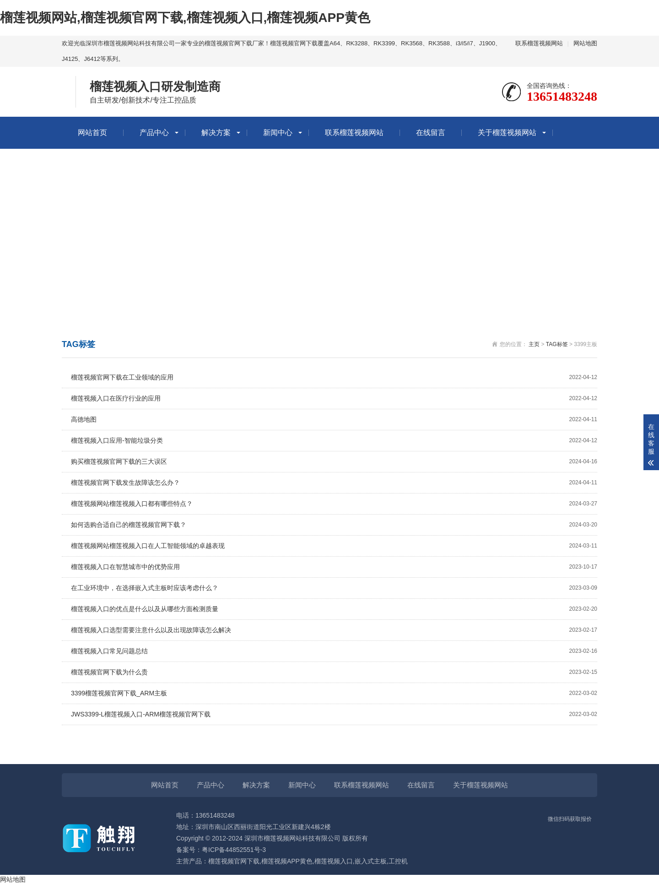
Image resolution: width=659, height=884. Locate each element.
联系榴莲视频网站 (539, 43)
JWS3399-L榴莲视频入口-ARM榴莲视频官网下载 (334, 714)
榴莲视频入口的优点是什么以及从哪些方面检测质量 (334, 609)
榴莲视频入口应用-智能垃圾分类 (334, 440)
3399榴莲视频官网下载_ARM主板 (334, 693)
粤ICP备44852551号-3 (234, 849)
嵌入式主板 (371, 861)
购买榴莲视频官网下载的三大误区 (334, 461)
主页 (534, 344)
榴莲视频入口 (333, 861)
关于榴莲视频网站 (507, 132)
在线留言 (430, 132)
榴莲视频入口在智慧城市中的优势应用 (334, 567)
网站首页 (92, 132)
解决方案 (216, 132)
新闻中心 (277, 132)
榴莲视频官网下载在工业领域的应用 (334, 377)
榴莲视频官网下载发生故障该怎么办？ (334, 482)
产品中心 (154, 132)
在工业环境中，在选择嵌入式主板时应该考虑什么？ (334, 588)
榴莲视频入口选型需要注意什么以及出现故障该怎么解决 (334, 630)
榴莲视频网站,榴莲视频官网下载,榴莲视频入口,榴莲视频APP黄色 (185, 18)
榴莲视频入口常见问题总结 (334, 651)
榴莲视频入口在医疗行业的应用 (334, 398)
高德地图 (334, 419)
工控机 (398, 861)
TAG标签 (557, 344)
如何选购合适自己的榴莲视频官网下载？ (334, 525)
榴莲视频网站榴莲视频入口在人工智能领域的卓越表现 (334, 546)
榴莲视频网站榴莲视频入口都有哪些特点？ (334, 504)
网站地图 (585, 43)
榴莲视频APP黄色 (287, 861)
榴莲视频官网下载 (233, 861)
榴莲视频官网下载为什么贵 (334, 672)
